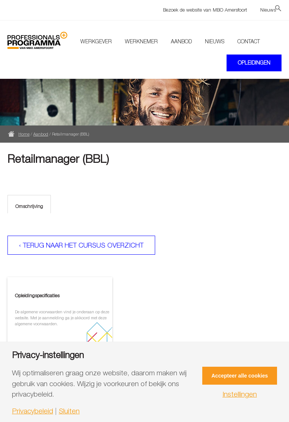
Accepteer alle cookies (240, 376)
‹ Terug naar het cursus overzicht (81, 245)
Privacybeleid (32, 411)
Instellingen (239, 394)
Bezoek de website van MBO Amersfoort (205, 10)
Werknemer (141, 41)
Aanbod (181, 41)
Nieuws (268, 10)
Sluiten (69, 411)
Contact (248, 41)
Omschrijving (29, 206)
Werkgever (96, 41)
